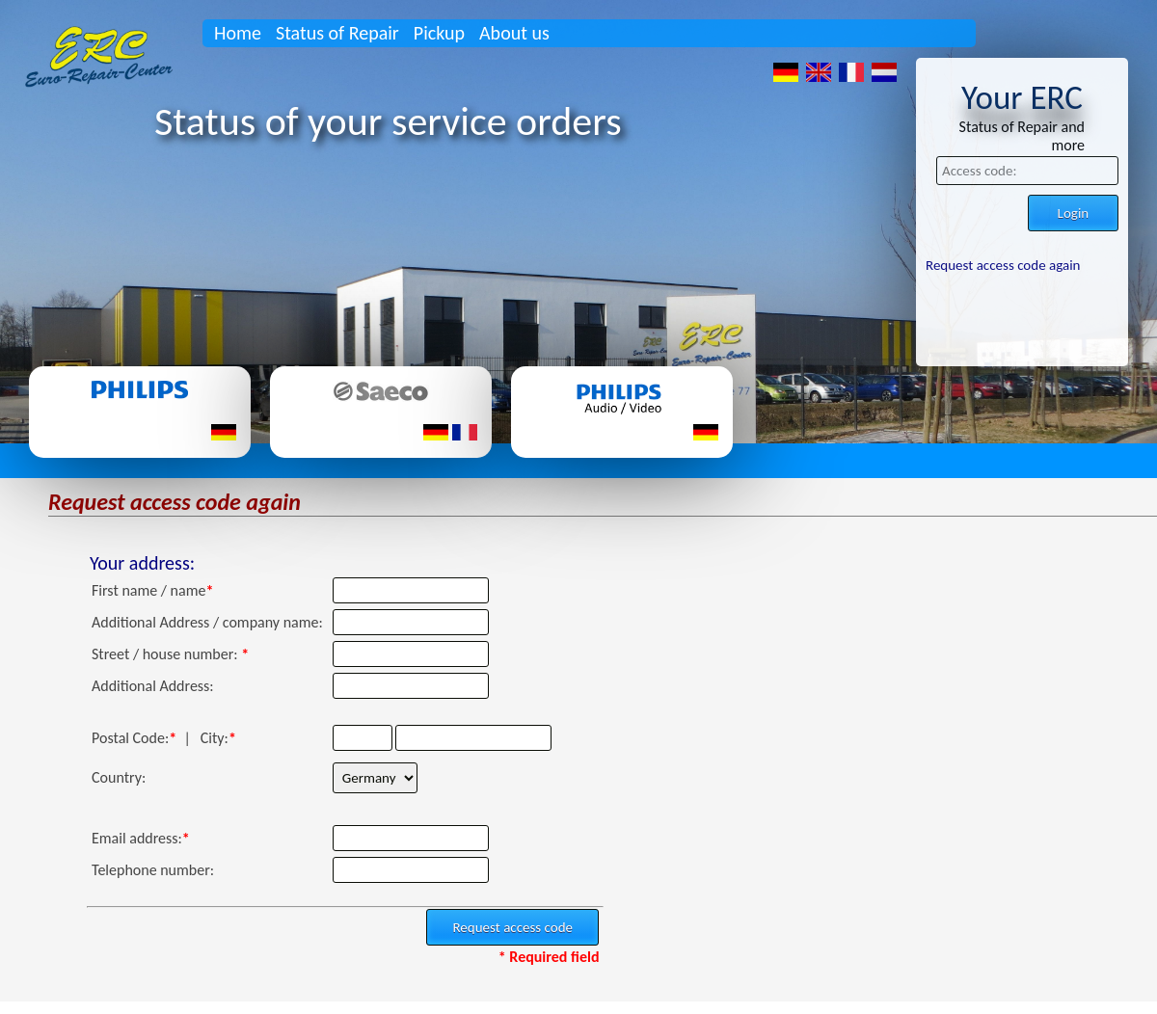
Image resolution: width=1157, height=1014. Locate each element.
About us (514, 32)
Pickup (439, 32)
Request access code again (1003, 265)
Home (237, 32)
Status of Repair (337, 32)
